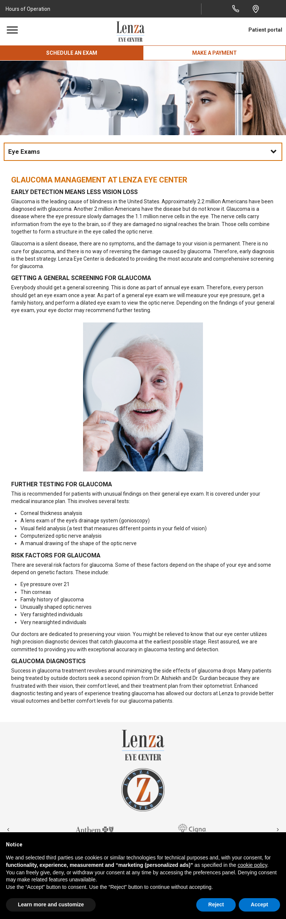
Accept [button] (259, 904)
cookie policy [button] (252, 865)
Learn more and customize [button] (51, 904)
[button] (29, 9)
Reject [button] (216, 904)
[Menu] (12, 30)
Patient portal (265, 30)
